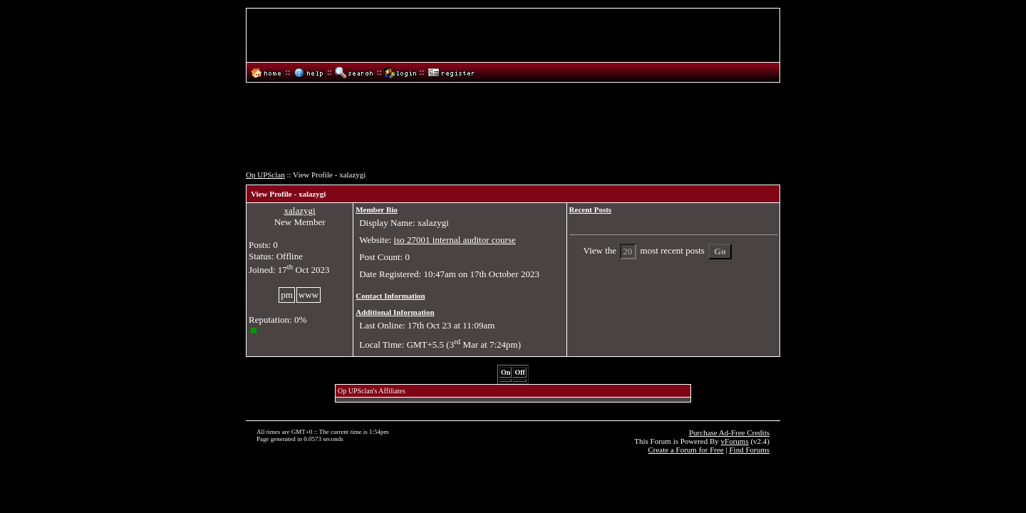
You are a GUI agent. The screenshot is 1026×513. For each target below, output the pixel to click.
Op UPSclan (265, 174)
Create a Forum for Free (685, 449)
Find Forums (749, 449)
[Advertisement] (513, 130)
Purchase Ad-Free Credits (729, 432)
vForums (735, 441)
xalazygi (300, 210)
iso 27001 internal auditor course (455, 239)
